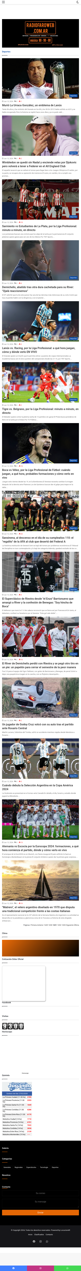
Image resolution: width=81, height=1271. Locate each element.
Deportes (55, 1167)
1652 (59, 925)
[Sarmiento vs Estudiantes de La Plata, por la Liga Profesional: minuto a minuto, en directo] (40, 199)
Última (76, 925)
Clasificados (39, 1235)
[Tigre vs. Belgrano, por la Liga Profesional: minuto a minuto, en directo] (40, 382)
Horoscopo (25, 1073)
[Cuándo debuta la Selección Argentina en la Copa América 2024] (40, 758)
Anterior (40, 925)
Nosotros (6, 1175)
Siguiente (70, 925)
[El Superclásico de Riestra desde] (40, 572)
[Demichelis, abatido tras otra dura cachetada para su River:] (40, 260)
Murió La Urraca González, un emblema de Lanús (32, 105)
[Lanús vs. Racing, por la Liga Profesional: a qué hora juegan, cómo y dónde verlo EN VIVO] (40, 321)
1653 (64, 925)
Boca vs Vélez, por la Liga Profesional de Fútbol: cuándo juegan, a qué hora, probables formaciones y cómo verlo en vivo (38, 473)
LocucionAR (65, 1230)
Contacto (6, 1187)
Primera (34, 925)
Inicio (30, 1235)
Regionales (19, 1167)
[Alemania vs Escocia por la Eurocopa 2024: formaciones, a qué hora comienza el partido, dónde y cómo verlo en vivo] (40, 819)
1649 (46, 925)
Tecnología (44, 1167)
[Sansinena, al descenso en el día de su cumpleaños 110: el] (40, 511)
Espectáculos (31, 1167)
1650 (50, 925)
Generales (7, 1167)
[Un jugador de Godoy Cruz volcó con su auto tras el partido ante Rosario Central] (40, 697)
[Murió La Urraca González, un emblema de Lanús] (40, 78)
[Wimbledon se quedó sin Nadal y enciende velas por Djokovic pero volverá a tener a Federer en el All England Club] (40, 135)
